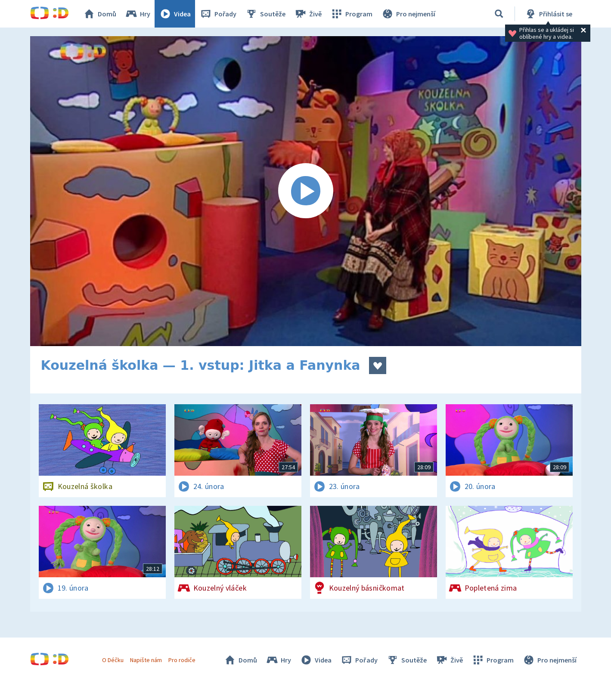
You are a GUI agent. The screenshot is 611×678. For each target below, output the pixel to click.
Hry (137, 13)
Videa (175, 13)
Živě (308, 13)
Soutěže (265, 13)
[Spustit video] (305, 191)
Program (351, 13)
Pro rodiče (181, 660)
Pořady (217, 13)
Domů (99, 13)
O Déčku (113, 660)
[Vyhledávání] (499, 14)
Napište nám (146, 660)
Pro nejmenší (408, 13)
